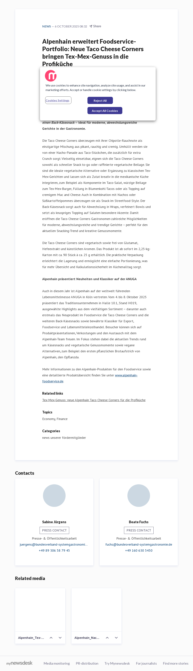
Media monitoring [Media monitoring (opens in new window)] (57, 663)
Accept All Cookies (105, 110)
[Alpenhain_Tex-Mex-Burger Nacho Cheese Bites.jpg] (40, 610)
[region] (98, 94)
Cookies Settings (57, 100)
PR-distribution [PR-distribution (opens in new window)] (87, 663)
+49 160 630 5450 (138, 550)
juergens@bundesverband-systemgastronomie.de (54, 544)
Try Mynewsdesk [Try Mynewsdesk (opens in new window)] (117, 663)
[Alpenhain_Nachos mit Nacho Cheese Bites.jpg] (96, 610)
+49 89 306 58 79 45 (54, 550)
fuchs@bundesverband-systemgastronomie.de (138, 544)
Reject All (100, 100)
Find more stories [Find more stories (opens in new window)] (175, 663)
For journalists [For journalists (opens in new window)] (146, 663)
